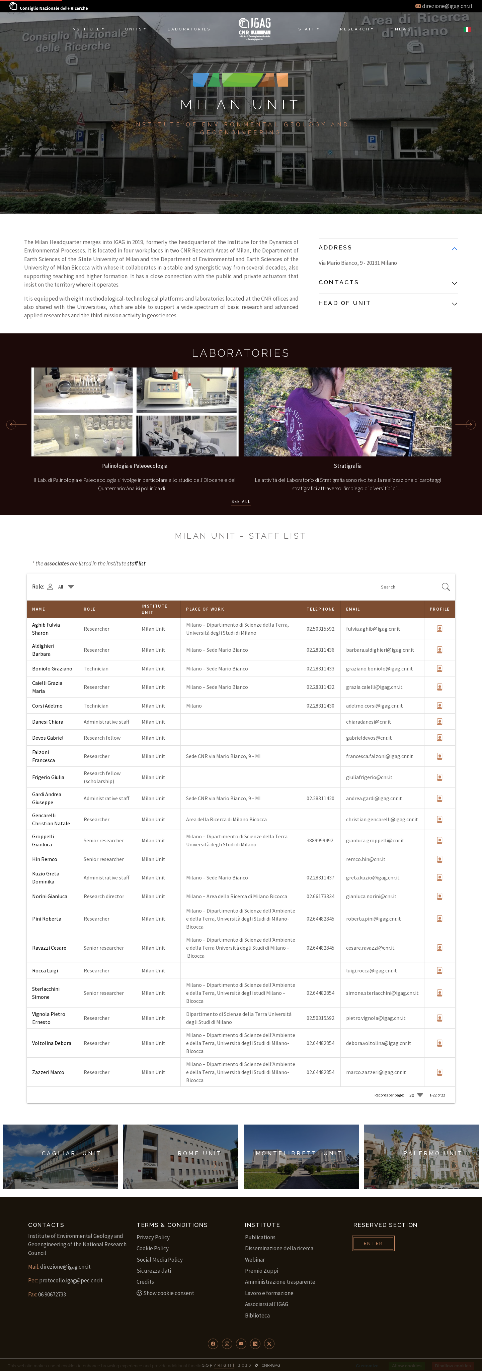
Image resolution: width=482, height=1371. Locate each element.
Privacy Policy (153, 1237)
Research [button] (355, 29)
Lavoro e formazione (269, 1293)
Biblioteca (257, 1315)
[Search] (410, 587)
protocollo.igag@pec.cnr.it (71, 1280)
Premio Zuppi (261, 1270)
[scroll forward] (465, 425)
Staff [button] (307, 29)
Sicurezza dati (154, 1270)
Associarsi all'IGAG (266, 1304)
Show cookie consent (165, 1293)
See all (241, 501)
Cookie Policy (153, 1248)
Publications (260, 1237)
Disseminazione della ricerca (279, 1248)
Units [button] (134, 29)
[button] (213, 1344)
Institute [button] (86, 29)
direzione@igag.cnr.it (447, 6)
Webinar (255, 1259)
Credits (145, 1281)
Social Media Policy (160, 1259)
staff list (136, 563)
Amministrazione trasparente (280, 1281)
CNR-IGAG (271, 1365)
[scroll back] (14, 425)
